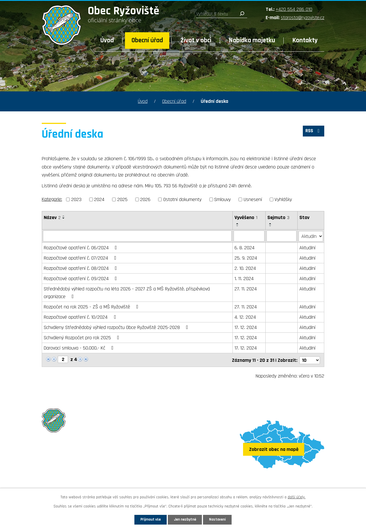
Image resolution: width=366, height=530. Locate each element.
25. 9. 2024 (245, 257)
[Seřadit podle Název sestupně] (64, 218)
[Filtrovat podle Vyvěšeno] (249, 235)
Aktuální (308, 247)
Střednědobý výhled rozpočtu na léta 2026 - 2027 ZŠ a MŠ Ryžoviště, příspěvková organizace (127, 292)
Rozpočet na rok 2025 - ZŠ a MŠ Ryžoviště (92, 306)
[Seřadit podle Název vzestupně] (64, 216)
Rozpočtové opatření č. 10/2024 (81, 317)
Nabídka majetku (252, 40)
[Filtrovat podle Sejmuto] (282, 235)
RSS (312, 132)
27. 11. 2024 (245, 288)
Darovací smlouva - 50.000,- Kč (80, 347)
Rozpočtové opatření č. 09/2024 (81, 278)
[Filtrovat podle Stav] (311, 235)
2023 (76, 199)
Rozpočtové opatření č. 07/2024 (81, 257)
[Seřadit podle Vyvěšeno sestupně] (237, 226)
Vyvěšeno (245, 217)
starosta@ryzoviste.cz (302, 17)
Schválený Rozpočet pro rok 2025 (83, 337)
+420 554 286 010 (294, 9)
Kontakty (305, 40)
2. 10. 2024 (245, 268)
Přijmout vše (145, 519)
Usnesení (253, 199)
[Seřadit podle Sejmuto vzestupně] (271, 223)
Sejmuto (279, 217)
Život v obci (195, 40)
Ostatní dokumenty (182, 199)
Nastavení (223, 519)
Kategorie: (52, 199)
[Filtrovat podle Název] (137, 235)
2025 (122, 199)
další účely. (296, 496)
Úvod (107, 40)
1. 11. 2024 (244, 278)
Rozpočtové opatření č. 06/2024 (81, 247)
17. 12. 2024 (245, 327)
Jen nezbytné (185, 519)
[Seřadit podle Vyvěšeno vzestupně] (237, 223)
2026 (145, 199)
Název (52, 217)
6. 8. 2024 (244, 247)
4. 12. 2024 (245, 317)
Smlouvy (222, 199)
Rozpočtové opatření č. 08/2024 (81, 268)
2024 (99, 199)
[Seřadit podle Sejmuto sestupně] (271, 226)
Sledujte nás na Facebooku (75, 481)
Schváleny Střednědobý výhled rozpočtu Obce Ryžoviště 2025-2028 (117, 327)
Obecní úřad (147, 40)
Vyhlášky (283, 199)
